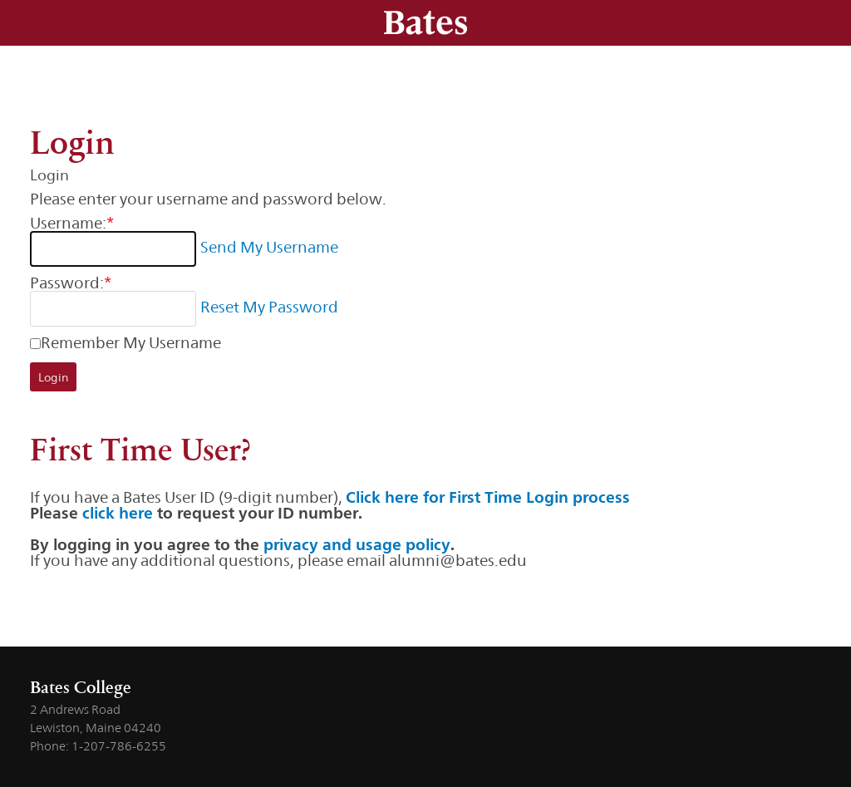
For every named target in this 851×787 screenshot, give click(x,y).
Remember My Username (131, 342)
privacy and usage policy (356, 544)
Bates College (80, 687)
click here (117, 513)
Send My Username (269, 247)
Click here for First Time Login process (488, 497)
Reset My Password (269, 307)
